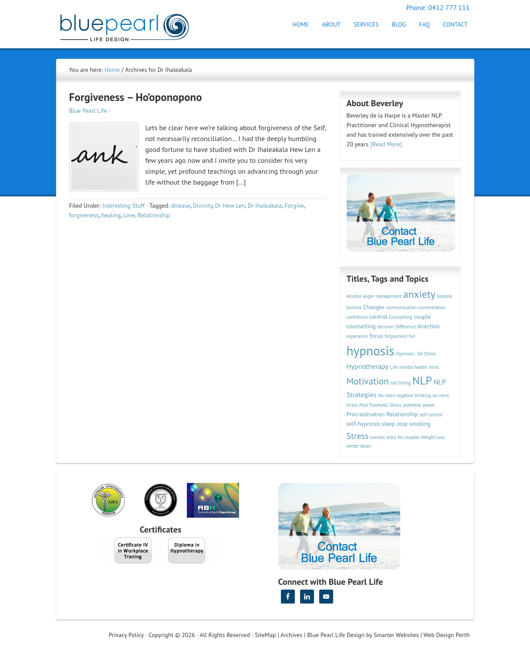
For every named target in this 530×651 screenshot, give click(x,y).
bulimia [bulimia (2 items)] (354, 307)
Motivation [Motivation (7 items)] (368, 381)
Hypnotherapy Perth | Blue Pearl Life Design (132, 25)
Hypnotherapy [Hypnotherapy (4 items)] (368, 366)
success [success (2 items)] (377, 437)
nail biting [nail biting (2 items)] (400, 383)
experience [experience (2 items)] (357, 336)
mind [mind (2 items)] (434, 367)
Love (129, 215)
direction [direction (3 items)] (428, 326)
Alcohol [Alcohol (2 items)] (354, 296)
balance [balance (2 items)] (444, 296)
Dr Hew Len (230, 205)
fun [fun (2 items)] (412, 336)
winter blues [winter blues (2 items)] (359, 446)
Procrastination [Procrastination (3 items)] (366, 414)
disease (180, 205)
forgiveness (84, 215)
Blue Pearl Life (88, 111)
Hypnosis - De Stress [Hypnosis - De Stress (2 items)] (416, 354)
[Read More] (386, 144)
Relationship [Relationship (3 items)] (402, 414)
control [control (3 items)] (378, 316)
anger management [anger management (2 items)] (382, 296)
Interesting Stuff (123, 205)
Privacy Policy (126, 635)
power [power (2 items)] (428, 405)
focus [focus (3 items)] (376, 336)
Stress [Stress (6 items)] (358, 435)
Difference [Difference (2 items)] (405, 327)
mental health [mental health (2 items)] (413, 367)
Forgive (294, 205)
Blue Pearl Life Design (336, 635)
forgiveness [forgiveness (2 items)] (396, 336)
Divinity (203, 205)
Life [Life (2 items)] (394, 367)
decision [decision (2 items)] (385, 327)
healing (111, 215)
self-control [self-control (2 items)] (430, 415)
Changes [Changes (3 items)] (374, 307)
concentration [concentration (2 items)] (432, 307)
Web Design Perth (446, 635)
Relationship (154, 215)
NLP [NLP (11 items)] (422, 380)
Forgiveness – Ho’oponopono (135, 97)
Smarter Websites (396, 635)
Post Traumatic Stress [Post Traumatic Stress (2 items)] (380, 405)
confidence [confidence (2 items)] (357, 317)
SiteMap (265, 635)
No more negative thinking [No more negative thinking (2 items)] (404, 395)
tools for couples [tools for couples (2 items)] (403, 437)
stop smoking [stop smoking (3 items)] (414, 424)
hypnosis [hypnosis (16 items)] (371, 350)
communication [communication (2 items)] (401, 307)
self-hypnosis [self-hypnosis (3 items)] (363, 424)
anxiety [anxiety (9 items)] (419, 294)
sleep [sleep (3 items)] (388, 424)
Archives (291, 635)
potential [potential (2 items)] (412, 405)
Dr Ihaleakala (264, 205)
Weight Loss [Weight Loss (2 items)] (433, 437)
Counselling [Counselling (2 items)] (400, 317)
